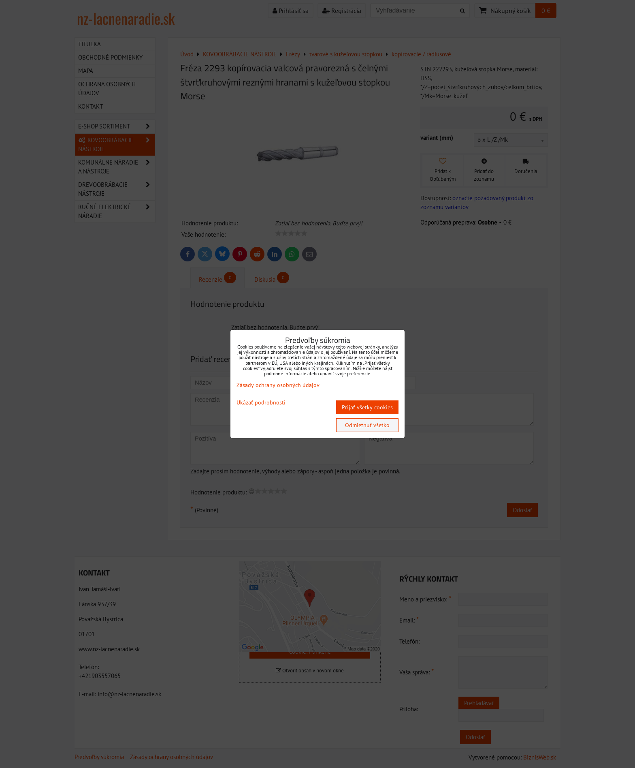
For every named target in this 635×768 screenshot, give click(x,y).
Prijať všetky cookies (367, 407)
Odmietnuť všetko (367, 425)
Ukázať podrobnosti (261, 403)
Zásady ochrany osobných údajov (278, 385)
